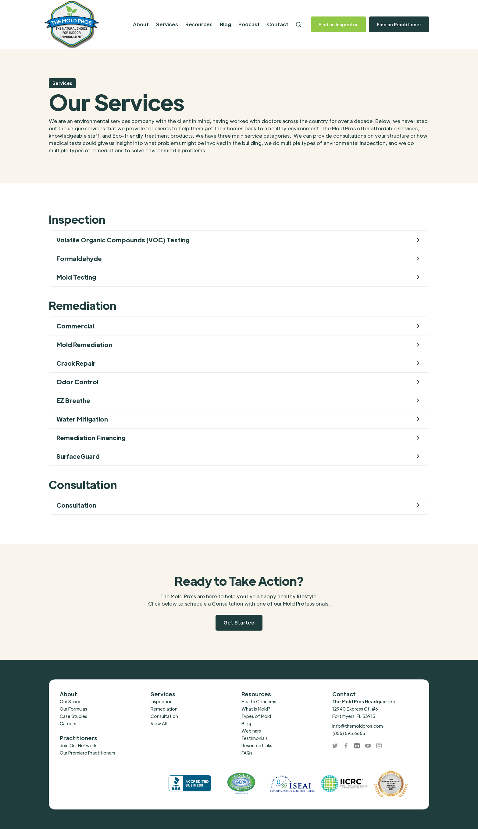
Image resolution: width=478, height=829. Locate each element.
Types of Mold (256, 716)
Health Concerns (258, 701)
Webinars (251, 730)
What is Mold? (255, 708)
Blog (225, 24)
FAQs (246, 752)
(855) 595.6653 (348, 733)
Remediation (164, 708)
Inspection (162, 701)
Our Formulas (73, 708)
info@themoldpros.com (357, 726)
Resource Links (256, 745)
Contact (277, 24)
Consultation (164, 716)
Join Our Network (78, 745)
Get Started (239, 622)
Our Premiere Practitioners (87, 752)
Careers (68, 723)
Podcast (249, 24)
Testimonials (254, 738)
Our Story (70, 701)
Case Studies (73, 716)
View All (159, 723)
